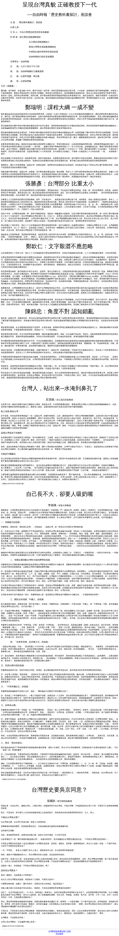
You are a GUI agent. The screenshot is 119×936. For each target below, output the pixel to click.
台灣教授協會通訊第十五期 (59, 931)
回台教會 (59, 934)
